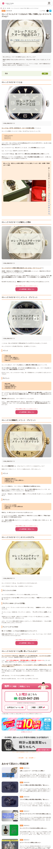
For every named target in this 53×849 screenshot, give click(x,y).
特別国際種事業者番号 (43, 830)
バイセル (28, 835)
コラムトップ (26, 723)
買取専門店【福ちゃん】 (26, 846)
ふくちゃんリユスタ (26, 832)
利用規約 (16, 830)
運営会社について (9, 830)
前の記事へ (17, 723)
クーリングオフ (33, 830)
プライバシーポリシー (24, 830)
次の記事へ (36, 723)
